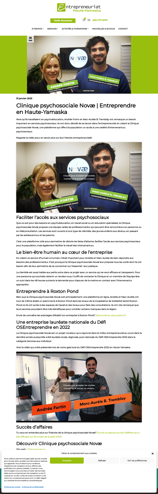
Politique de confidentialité (32, 487)
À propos (37, 29)
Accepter (66, 460)
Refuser (102, 460)
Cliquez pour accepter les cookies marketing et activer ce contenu (79, 177)
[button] (152, 453)
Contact (123, 29)
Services (52, 29)
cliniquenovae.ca (36, 449)
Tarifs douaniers (63, 20)
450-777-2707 (100, 20)
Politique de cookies (12, 487)
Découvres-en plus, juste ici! (111, 315)
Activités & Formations (74, 29)
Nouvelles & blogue (103, 29)
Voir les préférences (137, 460)
